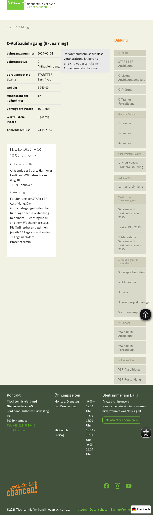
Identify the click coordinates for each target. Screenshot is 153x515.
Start (10, 27)
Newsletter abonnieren (122, 420)
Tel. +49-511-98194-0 (21, 425)
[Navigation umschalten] (144, 10)
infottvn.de (16, 430)
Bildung (23, 27)
